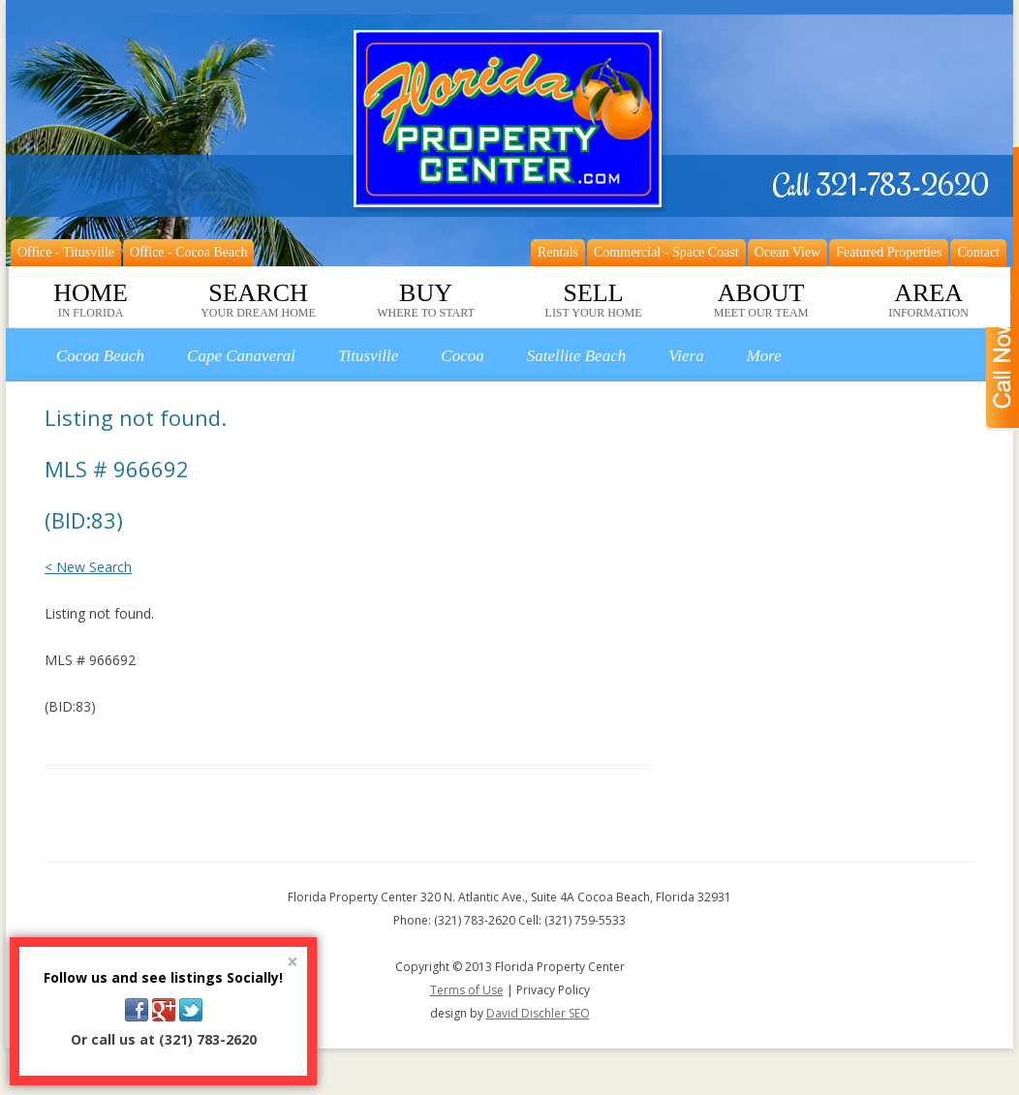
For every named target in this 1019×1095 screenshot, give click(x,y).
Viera (686, 355)
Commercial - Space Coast (666, 252)
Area (928, 300)
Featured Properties (889, 252)
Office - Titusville (65, 252)
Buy (426, 300)
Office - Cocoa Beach (188, 252)
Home (90, 300)
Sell (593, 300)
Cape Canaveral (241, 355)
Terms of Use (467, 990)
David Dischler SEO (538, 1013)
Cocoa (462, 355)
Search (258, 300)
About (761, 300)
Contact (978, 252)
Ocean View (787, 252)
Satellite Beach (576, 355)
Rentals (558, 252)
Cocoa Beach (100, 355)
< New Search (88, 567)
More (764, 355)
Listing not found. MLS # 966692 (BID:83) (136, 468)
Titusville (368, 355)
